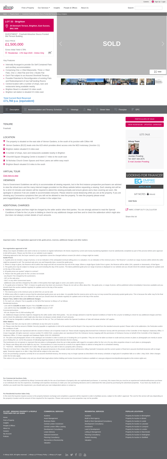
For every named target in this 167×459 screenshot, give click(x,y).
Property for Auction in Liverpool (137, 426)
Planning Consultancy (51, 437)
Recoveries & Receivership (53, 440)
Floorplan (120, 109)
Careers (146, 2)
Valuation (47, 443)
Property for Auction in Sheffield (137, 437)
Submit (164, 8)
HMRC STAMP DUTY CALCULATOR (141, 209)
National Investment (51, 435)
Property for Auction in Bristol (136, 418)
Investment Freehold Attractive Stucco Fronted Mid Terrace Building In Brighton (44, 14)
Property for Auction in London (136, 429)
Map (87, 109)
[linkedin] (66, 454)
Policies (6, 436)
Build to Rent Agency (92, 418)
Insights (6, 423)
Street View (103, 109)
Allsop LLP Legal (55, 454)
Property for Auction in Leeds (136, 421)
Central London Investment (53, 424)
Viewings (72, 109)
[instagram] (80, 454)
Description (12, 109)
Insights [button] (57, 8)
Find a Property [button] (28, 8)
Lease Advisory (49, 432)
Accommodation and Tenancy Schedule (43, 109)
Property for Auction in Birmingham (138, 416)
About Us (6, 428)
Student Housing (91, 437)
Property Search (14, 14)
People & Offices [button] (70, 8)
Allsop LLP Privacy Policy (38, 454)
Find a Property (8, 420)
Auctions (47, 416)
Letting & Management (93, 432)
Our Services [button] (43, 8)
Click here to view (10, 176)
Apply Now (145, 186)
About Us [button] (85, 8)
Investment (89, 426)
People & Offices (9, 425)
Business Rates (49, 421)
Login (163, 2)
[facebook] (76, 454)
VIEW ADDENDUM (144, 125)
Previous (60, 43)
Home (5, 14)
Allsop (8, 7)
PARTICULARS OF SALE (144, 119)
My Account (7, 434)
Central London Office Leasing (55, 426)
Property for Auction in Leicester (137, 424)
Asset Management (51, 418)
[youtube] (85, 454)
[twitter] (71, 454)
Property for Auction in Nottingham (138, 435)
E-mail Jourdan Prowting (138, 162)
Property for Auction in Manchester (138, 432)
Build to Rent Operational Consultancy (98, 421)
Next (163, 43)
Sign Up (156, 1)
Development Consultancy (53, 429)
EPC (136, 109)
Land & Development (92, 429)
